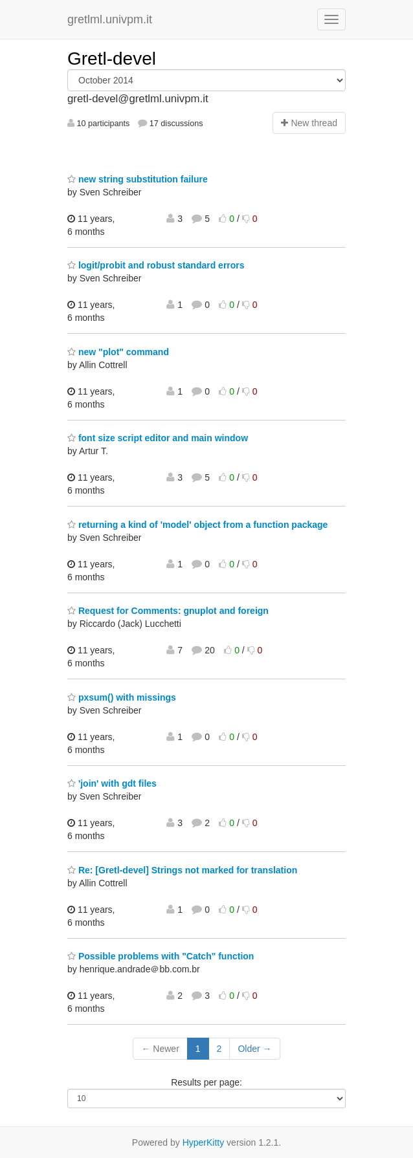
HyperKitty (204, 1142)
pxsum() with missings (121, 697)
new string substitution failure (137, 179)
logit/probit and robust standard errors (156, 265)
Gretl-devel (111, 59)
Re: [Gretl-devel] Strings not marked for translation (182, 870)
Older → (254, 1048)
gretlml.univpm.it (109, 19)
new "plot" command (118, 352)
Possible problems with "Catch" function (160, 956)
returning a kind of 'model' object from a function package (197, 524)
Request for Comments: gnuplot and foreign (168, 611)
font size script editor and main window (157, 438)
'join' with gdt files (112, 783)
